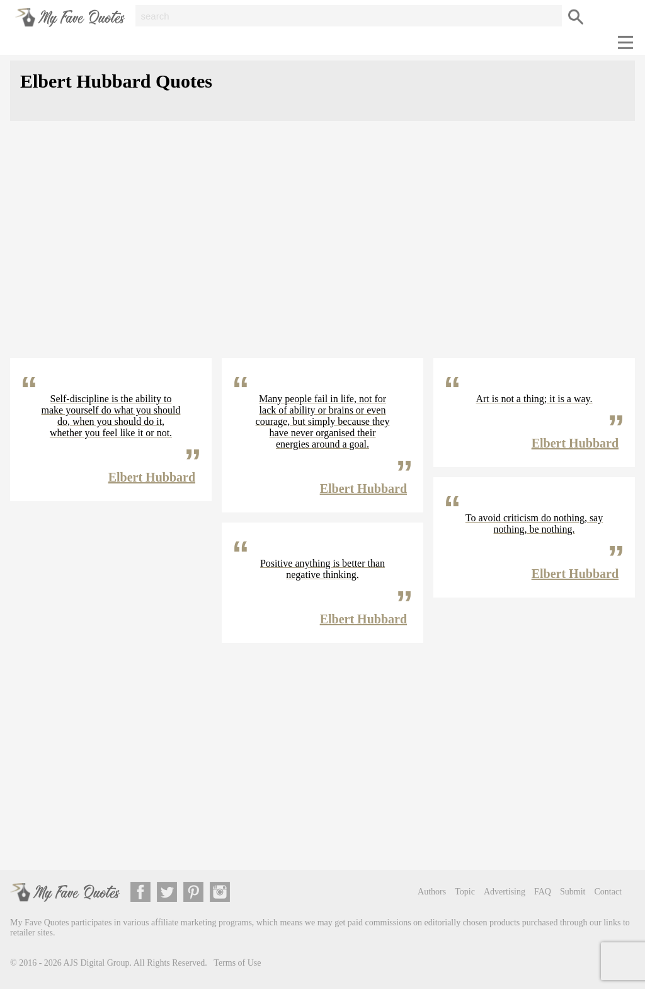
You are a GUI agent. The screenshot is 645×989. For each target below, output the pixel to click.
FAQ (542, 891)
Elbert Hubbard (151, 477)
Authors (432, 891)
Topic (465, 891)
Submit (572, 891)
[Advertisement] (322, 249)
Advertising (504, 891)
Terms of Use (237, 963)
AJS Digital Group (97, 963)
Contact (608, 891)
